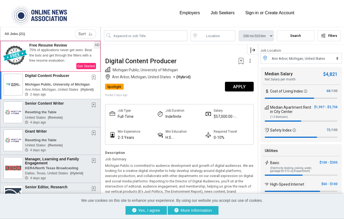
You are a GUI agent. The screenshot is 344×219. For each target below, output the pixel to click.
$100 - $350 (329, 162)
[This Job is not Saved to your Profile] (94, 78)
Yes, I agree (146, 210)
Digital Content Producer (47, 75)
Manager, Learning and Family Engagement (52, 161)
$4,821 (330, 74)
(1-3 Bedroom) (279, 116)
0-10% (219, 137)
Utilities (271, 151)
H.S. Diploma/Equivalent (182, 137)
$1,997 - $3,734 (326, 107)
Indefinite (173, 116)
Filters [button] (329, 36)
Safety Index (281, 130)
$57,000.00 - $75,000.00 (224, 116)
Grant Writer (36, 131)
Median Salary (279, 73)
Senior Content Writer (44, 103)
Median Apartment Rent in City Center (290, 109)
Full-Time (126, 116)
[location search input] (217, 35)
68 (328, 91)
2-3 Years (126, 137)
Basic (274, 163)
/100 (334, 91)
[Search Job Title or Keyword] (149, 35)
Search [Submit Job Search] (295, 36)
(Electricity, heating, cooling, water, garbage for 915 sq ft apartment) (291, 169)
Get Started (86, 66)
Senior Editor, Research (46, 187)
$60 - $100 (329, 184)
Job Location (270, 50)
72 (328, 130)
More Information (193, 210)
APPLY (239, 86)
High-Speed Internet (287, 184)
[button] (50, 56)
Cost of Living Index (286, 91)
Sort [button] (85, 34)
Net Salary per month (280, 79)
